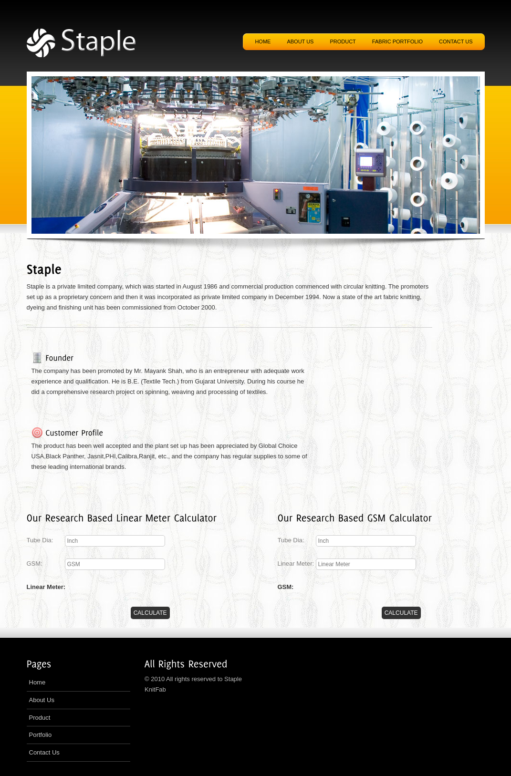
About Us (41, 700)
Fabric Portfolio (397, 41)
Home (263, 41)
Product (342, 41)
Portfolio (40, 734)
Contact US (456, 41)
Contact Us (44, 752)
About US (300, 41)
